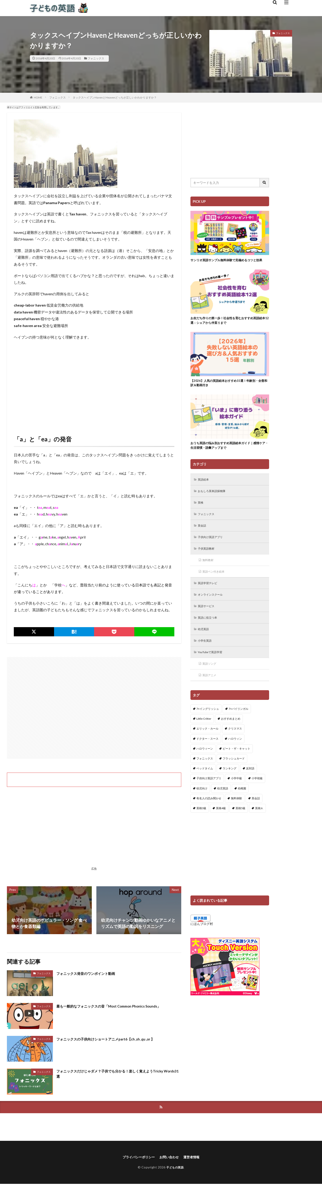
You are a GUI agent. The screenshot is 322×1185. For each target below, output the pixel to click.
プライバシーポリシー (136, 1158)
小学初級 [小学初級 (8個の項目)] (257, 796)
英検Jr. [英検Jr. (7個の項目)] (259, 825)
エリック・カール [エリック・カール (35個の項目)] (207, 746)
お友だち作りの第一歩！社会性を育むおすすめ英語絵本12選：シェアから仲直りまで (228, 326)
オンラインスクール (212, 609)
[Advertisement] (94, 388)
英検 (201, 513)
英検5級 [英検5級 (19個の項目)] (240, 825)
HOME (38, 97)
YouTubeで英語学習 (212, 668)
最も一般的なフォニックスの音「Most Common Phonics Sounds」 (118, 1005)
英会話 (203, 537)
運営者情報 (195, 1158)
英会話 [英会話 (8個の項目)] (256, 815)
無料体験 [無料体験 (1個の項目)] (236, 815)
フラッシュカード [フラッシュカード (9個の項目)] (234, 776)
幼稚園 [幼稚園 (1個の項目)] (242, 806)
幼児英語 (204, 644)
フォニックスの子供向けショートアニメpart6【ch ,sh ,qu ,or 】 (114, 1038)
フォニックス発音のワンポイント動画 (91, 973)
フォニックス (96, 58)
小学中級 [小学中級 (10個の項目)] (236, 796)
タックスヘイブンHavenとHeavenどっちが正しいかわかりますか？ (115, 97)
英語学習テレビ (209, 597)
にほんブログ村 (201, 941)
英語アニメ (211, 692)
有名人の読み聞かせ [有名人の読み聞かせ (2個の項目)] (208, 815)
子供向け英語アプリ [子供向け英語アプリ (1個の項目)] (208, 796)
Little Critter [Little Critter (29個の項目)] (203, 736)
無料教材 (209, 573)
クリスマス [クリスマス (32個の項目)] (235, 746)
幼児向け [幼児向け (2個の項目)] (201, 806)
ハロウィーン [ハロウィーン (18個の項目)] (204, 766)
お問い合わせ (170, 1158)
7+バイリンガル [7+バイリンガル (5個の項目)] (238, 726)
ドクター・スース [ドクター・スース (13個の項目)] (207, 756)
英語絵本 (204, 489)
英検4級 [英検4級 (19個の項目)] (221, 825)
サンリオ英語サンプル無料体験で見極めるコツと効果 (228, 262)
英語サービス (208, 621)
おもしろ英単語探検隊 (214, 501)
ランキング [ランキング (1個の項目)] (229, 786)
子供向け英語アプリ (212, 549)
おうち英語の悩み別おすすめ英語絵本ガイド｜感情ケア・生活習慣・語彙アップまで (228, 454)
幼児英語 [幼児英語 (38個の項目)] (222, 806)
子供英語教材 (208, 561)
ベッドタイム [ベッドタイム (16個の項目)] (204, 786)
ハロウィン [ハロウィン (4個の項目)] (235, 756)
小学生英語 (206, 656)
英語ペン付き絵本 (216, 585)
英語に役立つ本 (209, 633)
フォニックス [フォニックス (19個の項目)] (204, 776)
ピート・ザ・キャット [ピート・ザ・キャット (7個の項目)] (236, 766)
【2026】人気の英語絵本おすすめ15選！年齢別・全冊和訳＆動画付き (229, 390)
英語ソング (211, 680)
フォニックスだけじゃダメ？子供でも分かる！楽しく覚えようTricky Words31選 (114, 1074)
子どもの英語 (175, 1168)
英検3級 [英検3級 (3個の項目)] (201, 825)
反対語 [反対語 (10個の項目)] (250, 786)
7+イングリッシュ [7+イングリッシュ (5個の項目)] (207, 726)
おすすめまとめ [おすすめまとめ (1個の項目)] (230, 736)
